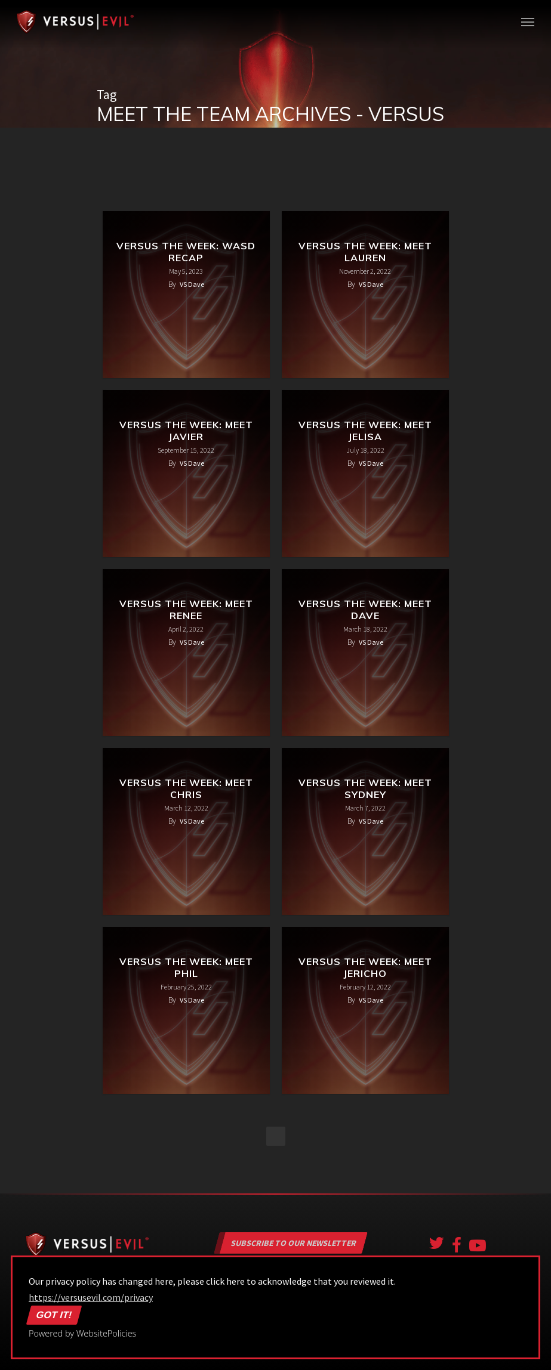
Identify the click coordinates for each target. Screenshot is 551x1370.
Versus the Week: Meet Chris (186, 788)
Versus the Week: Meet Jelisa (365, 431)
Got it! (54, 1315)
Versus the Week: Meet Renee (186, 609)
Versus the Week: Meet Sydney (365, 788)
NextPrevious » (275, 1136)
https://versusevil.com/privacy (91, 1297)
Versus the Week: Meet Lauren (365, 252)
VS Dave (192, 284)
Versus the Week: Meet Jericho (365, 967)
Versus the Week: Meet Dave (365, 609)
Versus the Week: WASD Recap (186, 252)
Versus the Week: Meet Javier (186, 431)
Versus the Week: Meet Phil (186, 967)
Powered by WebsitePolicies (82, 1333)
